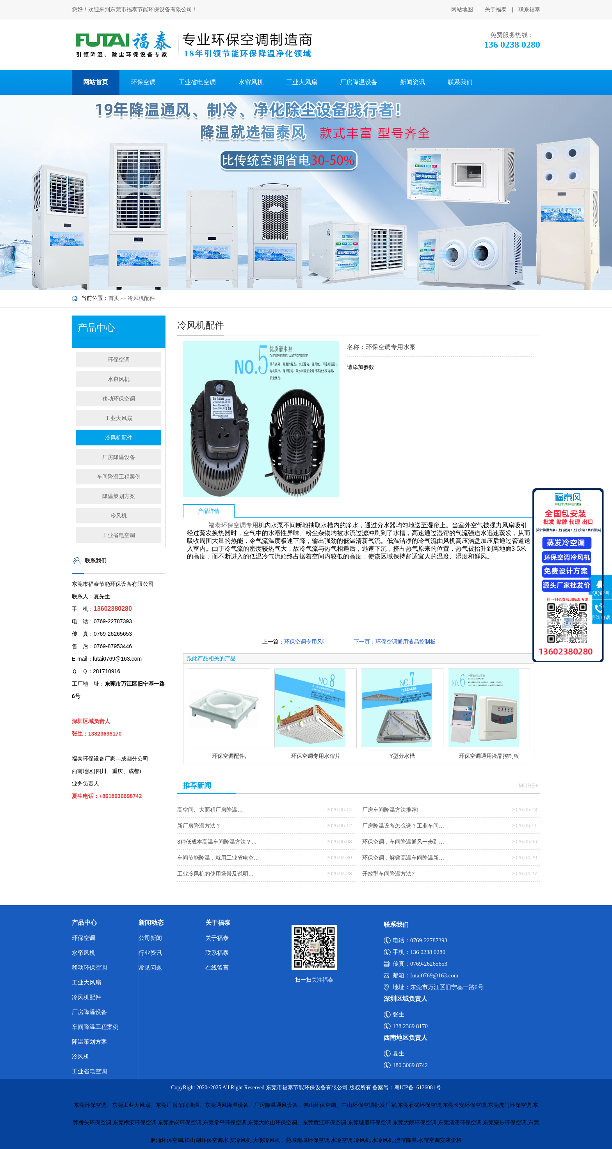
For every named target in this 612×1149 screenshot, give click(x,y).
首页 (114, 298)
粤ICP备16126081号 (417, 1087)
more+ (528, 785)
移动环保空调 (118, 398)
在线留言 (217, 968)
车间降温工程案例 (119, 476)
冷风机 (118, 515)
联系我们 (460, 82)
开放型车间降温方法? (388, 874)
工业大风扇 (301, 82)
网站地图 (462, 9)
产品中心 (84, 922)
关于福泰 (496, 9)
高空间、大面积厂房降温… (210, 810)
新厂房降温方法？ (199, 826)
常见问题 (150, 968)
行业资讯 (150, 953)
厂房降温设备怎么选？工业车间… (403, 826)
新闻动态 (151, 922)
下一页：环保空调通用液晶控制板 (395, 641)
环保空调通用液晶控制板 (489, 756)
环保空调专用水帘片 (315, 756)
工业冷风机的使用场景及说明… (215, 874)
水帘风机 (250, 82)
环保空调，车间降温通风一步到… (403, 842)
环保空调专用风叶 (306, 641)
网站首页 (95, 82)
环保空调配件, (229, 756)
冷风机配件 (141, 298)
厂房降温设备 (358, 82)
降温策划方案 (118, 496)
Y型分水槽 (402, 756)
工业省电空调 (197, 82)
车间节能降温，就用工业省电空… (218, 858)
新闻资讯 (412, 82)
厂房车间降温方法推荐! (390, 810)
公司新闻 (150, 938)
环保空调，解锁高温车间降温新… (403, 858)
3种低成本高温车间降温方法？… (217, 842)
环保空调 (143, 82)
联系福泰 (529, 9)
